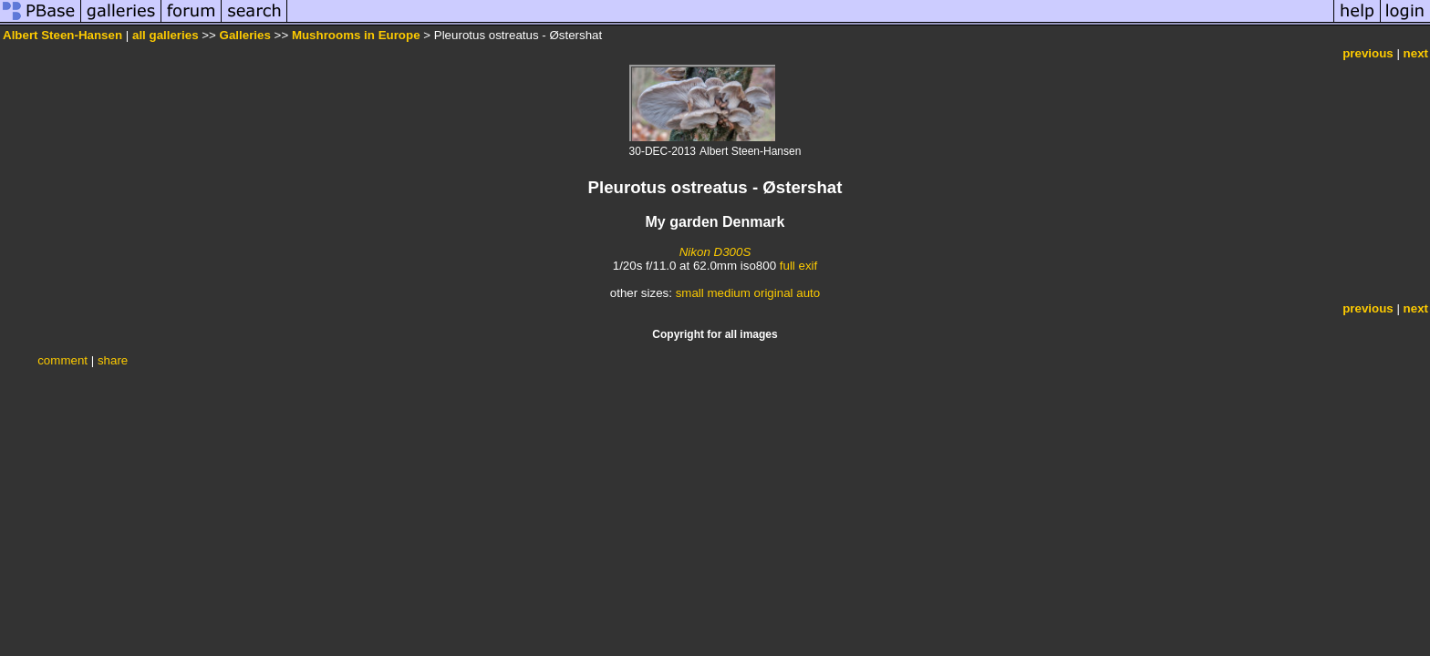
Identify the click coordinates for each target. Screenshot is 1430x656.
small (690, 293)
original (773, 293)
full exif (798, 265)
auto (808, 293)
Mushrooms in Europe (356, 35)
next (1416, 53)
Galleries (245, 35)
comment (62, 360)
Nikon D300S (715, 252)
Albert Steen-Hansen (62, 35)
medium (728, 293)
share (113, 360)
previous (1368, 53)
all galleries (165, 35)
